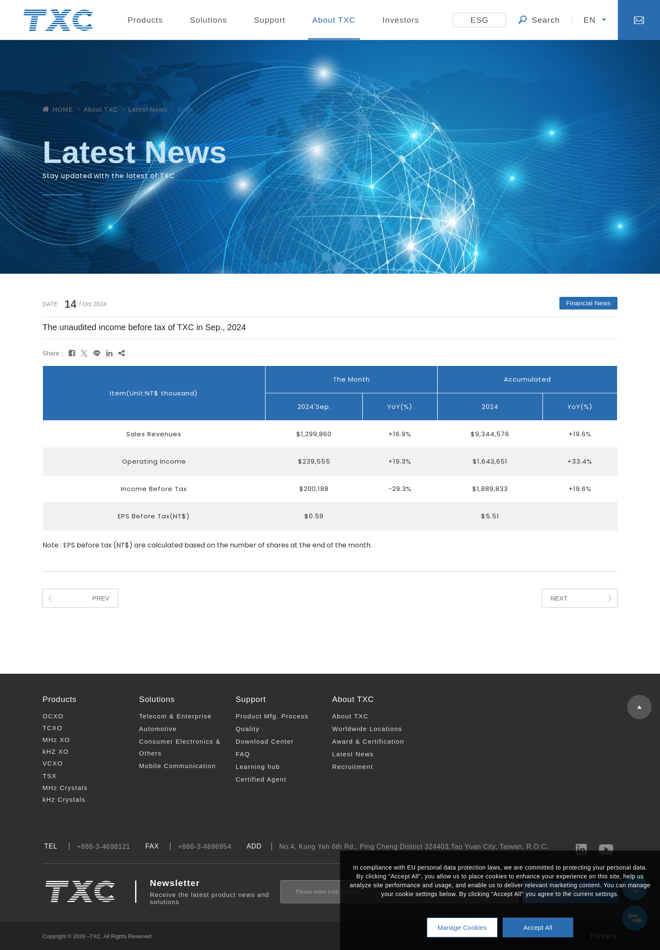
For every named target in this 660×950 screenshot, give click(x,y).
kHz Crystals (58, 799)
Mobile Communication (171, 765)
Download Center (256, 741)
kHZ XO (50, 751)
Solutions (208, 20)
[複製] (121, 353)
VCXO (47, 763)
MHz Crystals (59, 787)
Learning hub (249, 766)
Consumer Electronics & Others (173, 747)
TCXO (47, 727)
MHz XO (50, 739)
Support (269, 20)
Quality (239, 728)
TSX (44, 775)
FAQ (234, 754)
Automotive (151, 728)
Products (145, 20)
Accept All (537, 927)
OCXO (47, 716)
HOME (58, 109)
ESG (479, 20)
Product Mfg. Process (263, 716)
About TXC (334, 20)
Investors (401, 20)
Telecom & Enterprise (169, 716)
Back (185, 109)
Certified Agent (252, 779)
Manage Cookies (462, 927)
